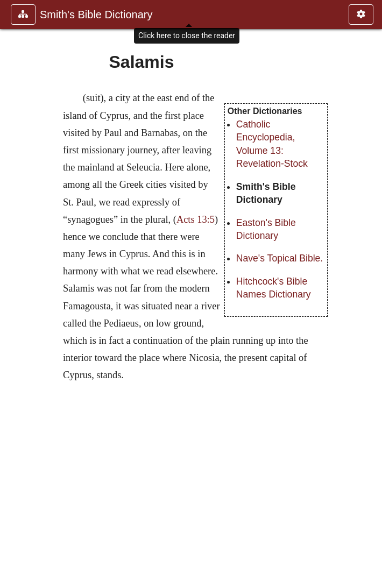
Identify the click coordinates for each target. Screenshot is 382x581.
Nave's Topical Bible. (279, 258)
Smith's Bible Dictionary (96, 14)
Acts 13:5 (195, 219)
